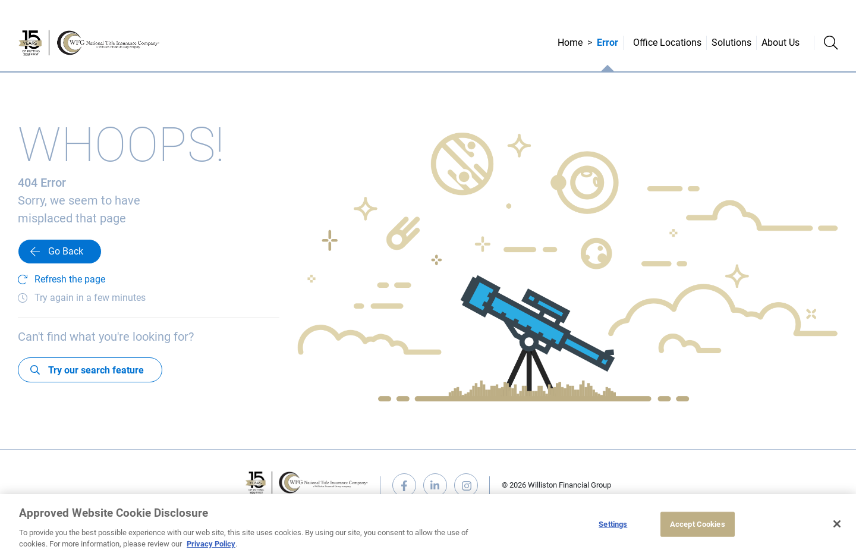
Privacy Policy (211, 543)
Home (570, 42)
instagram (466, 485)
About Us (780, 42)
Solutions (731, 42)
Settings (613, 524)
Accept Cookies (697, 524)
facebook (404, 485)
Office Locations (667, 42)
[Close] (837, 524)
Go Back (65, 251)
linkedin (435, 485)
